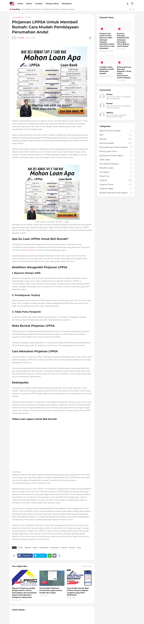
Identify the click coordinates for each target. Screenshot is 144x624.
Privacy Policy (52, 3)
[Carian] (132, 4)
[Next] (133, 9)
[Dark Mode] (128, 4)
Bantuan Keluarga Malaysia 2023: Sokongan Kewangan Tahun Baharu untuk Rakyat (123, 39)
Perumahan (54, 547)
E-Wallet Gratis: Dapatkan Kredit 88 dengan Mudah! (106, 70)
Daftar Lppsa (115, 160)
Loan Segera (115, 172)
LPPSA (28, 17)
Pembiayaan (44, 547)
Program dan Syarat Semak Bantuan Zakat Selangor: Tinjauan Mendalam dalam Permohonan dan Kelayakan (107, 40)
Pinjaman (31, 250)
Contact (38, 3)
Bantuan (115, 139)
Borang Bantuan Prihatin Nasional (115, 147)
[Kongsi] (90, 38)
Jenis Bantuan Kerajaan (115, 164)
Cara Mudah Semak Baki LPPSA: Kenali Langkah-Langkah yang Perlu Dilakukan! (78, 591)
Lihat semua (87, 566)
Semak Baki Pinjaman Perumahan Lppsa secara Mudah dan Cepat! (50, 590)
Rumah (72, 547)
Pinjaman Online (115, 184)
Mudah (35, 547)
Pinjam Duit (115, 176)
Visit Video (16, 472)
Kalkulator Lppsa (115, 168)
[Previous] (130, 9)
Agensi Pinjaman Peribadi (115, 131)
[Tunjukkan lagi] (59, 556)
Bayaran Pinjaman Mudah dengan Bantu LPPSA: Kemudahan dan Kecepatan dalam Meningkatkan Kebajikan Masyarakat (24, 592)
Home (20, 3)
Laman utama (17, 17)
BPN (115, 135)
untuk (79, 547)
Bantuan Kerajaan (115, 143)
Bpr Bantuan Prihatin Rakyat (115, 156)
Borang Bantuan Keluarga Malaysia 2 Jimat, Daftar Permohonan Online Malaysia (124, 72)
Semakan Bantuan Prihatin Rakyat (115, 193)
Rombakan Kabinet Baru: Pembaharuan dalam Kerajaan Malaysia (48, 9)
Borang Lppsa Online (115, 151)
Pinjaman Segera (115, 189)
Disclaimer (67, 3)
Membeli (28, 547)
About (29, 3)
